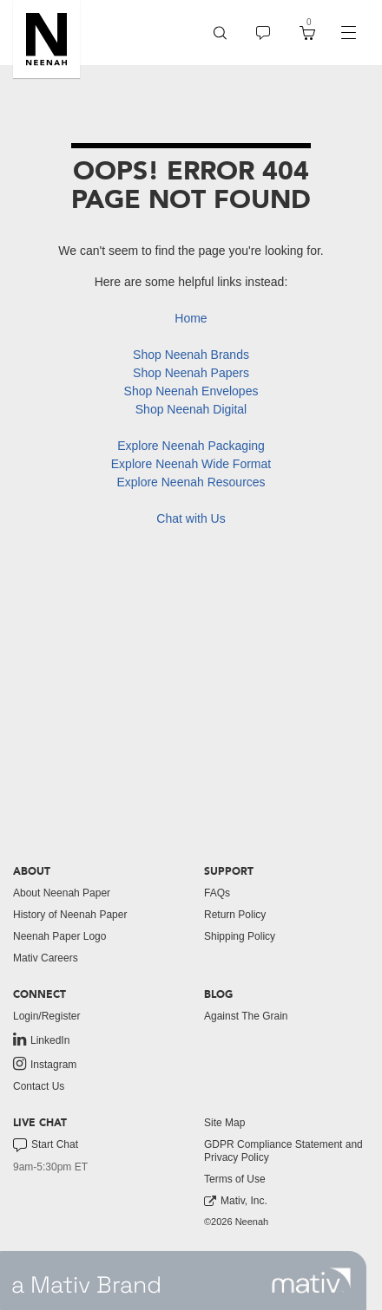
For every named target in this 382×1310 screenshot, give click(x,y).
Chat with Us (190, 518)
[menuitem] (220, 32)
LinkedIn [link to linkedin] (41, 1039)
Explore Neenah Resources (190, 482)
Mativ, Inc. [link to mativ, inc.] (235, 1201)
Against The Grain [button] (246, 1016)
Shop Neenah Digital (191, 409)
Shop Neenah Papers (191, 373)
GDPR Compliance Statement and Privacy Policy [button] (283, 1150)
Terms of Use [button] (235, 1179)
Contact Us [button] (38, 1086)
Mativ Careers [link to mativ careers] (45, 958)
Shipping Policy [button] (239, 936)
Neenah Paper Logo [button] (59, 936)
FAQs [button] (217, 893)
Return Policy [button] (235, 915)
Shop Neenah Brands (191, 355)
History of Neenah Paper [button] (70, 915)
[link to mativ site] (311, 1280)
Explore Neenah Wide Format (191, 464)
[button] (46, 39)
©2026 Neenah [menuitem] (236, 1221)
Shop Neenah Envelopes (191, 391)
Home (191, 318)
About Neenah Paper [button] (61, 893)
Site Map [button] (224, 1123)
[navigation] (348, 33)
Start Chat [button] (45, 1145)
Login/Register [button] (46, 1016)
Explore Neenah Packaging (191, 446)
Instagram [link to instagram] (44, 1064)
